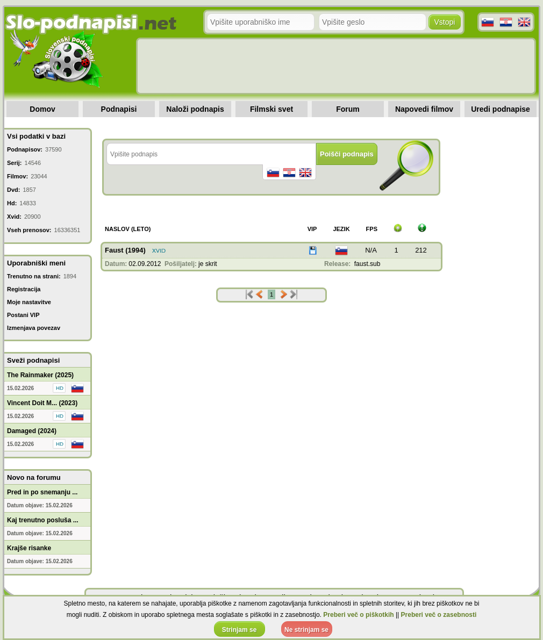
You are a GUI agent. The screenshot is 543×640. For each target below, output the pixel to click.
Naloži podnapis (195, 109)
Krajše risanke (29, 548)
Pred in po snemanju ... (42, 492)
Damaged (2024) (31, 431)
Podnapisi (119, 109)
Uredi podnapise (500, 109)
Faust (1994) (125, 250)
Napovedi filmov (424, 109)
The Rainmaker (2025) (40, 375)
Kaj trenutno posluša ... (42, 520)
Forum (348, 109)
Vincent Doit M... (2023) (42, 403)
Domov (42, 109)
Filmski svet (271, 109)
